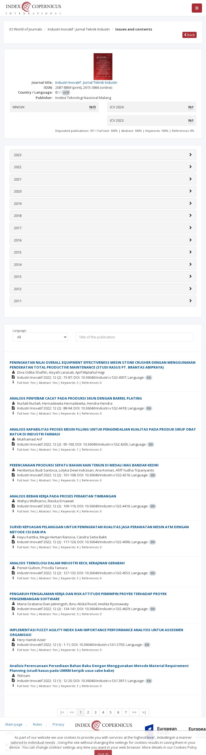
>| (144, 712)
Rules (37, 724)
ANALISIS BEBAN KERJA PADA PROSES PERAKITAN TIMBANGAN (63, 496)
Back (189, 34)
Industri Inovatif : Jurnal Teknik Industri (79, 29)
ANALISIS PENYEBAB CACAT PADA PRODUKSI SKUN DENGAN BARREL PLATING (76, 398)
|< (62, 712)
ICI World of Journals (25, 29)
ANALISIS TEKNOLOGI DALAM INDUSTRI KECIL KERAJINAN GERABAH (67, 563)
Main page (14, 724)
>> (134, 712)
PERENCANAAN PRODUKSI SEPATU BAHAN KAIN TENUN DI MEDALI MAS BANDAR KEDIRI (84, 465)
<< (72, 712)
